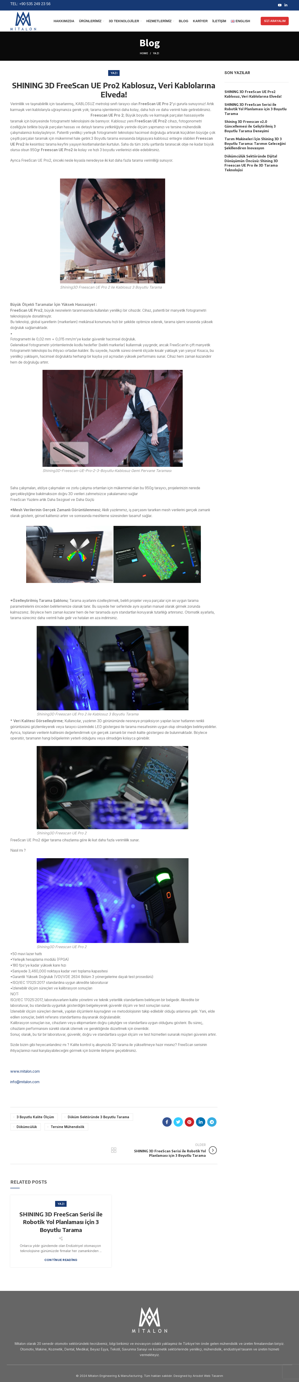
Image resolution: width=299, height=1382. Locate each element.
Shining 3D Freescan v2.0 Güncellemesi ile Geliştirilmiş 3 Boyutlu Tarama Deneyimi (250, 126)
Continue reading (61, 1259)
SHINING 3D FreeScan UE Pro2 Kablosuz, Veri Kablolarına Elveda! (253, 94)
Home (144, 53)
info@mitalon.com (24, 1082)
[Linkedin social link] (286, 5)
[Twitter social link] (178, 1122)
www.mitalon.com (25, 1071)
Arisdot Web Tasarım (208, 1376)
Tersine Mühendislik (67, 1127)
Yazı (156, 53)
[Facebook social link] (167, 1122)
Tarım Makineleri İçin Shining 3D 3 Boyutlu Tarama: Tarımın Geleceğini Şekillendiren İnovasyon (255, 143)
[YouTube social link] (280, 5)
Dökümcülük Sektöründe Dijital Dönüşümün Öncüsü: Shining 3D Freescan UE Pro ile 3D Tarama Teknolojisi (251, 163)
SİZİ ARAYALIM (274, 21)
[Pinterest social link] (189, 1122)
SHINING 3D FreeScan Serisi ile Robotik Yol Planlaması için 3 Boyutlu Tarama (61, 1222)
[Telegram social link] (212, 1122)
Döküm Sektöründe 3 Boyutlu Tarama (98, 1117)
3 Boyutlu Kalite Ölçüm (35, 1117)
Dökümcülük (27, 1127)
